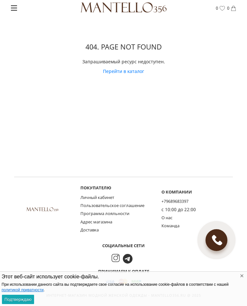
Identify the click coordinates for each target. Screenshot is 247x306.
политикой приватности (22, 290)
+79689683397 (174, 201)
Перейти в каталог (123, 71)
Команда (170, 226)
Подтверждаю (18, 299)
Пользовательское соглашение (112, 205)
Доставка (89, 230)
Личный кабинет (97, 197)
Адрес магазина (96, 222)
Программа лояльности (104, 213)
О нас (166, 218)
